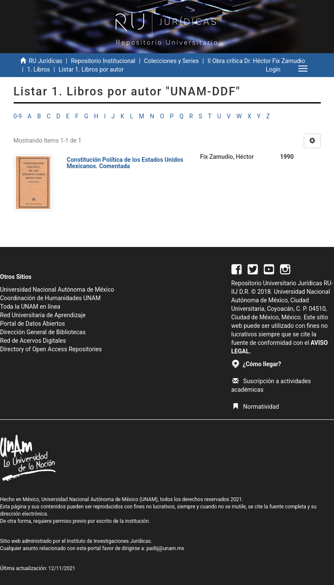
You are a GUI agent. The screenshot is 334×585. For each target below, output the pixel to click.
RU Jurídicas (45, 60)
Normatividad (255, 406)
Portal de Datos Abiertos (32, 323)
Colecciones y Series (171, 60)
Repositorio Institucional (103, 60)
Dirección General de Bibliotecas (43, 332)
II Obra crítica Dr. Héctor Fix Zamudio (256, 60)
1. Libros (38, 69)
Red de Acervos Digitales (33, 340)
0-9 (18, 116)
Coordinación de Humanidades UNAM (50, 298)
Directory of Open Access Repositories (51, 349)
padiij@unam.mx (165, 548)
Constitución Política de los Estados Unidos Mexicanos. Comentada (125, 162)
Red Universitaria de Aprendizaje (43, 315)
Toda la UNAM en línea (30, 306)
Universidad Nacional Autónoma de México (57, 289)
